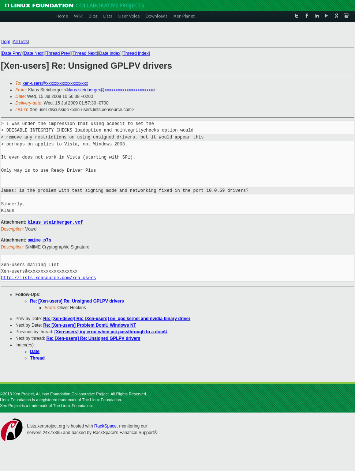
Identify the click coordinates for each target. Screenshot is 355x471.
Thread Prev (58, 53)
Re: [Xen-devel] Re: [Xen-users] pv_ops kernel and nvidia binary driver (116, 317)
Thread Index (136, 53)
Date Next (33, 53)
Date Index (109, 53)
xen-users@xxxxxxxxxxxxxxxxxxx (55, 83)
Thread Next (84, 53)
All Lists (20, 41)
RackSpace (105, 425)
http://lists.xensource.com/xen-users (48, 277)
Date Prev (11, 53)
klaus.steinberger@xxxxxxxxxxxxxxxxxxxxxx (110, 89)
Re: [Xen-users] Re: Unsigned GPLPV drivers (77, 300)
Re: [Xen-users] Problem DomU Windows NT (89, 324)
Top (5, 41)
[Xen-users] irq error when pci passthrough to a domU (111, 331)
